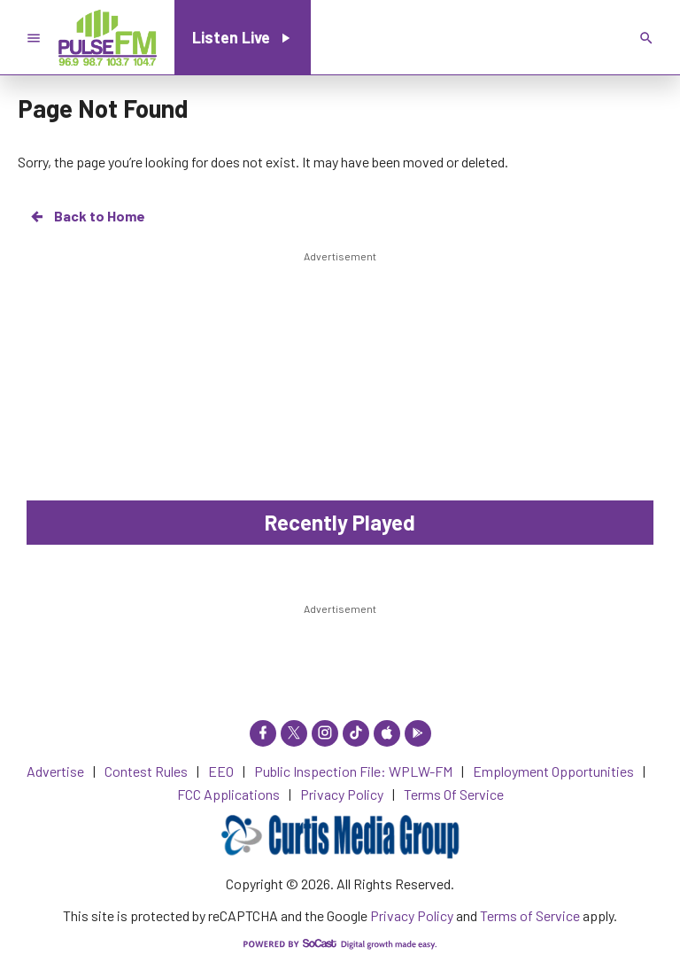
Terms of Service (530, 915)
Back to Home (86, 216)
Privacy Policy (411, 915)
